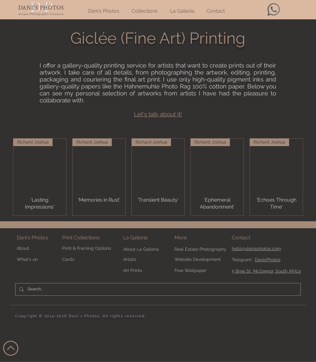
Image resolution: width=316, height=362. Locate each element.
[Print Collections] (90, 238)
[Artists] (145, 260)
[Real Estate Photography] (200, 250)
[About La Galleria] (145, 250)
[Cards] (84, 260)
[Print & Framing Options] (90, 249)
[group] (158, 177)
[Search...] (157, 289)
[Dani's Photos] (39, 238)
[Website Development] (197, 260)
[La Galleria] (145, 238)
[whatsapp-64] (273, 9)
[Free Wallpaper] (196, 271)
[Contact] (254, 238)
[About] (39, 249)
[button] (191, 238)
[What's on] (34, 260)
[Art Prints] (145, 271)
